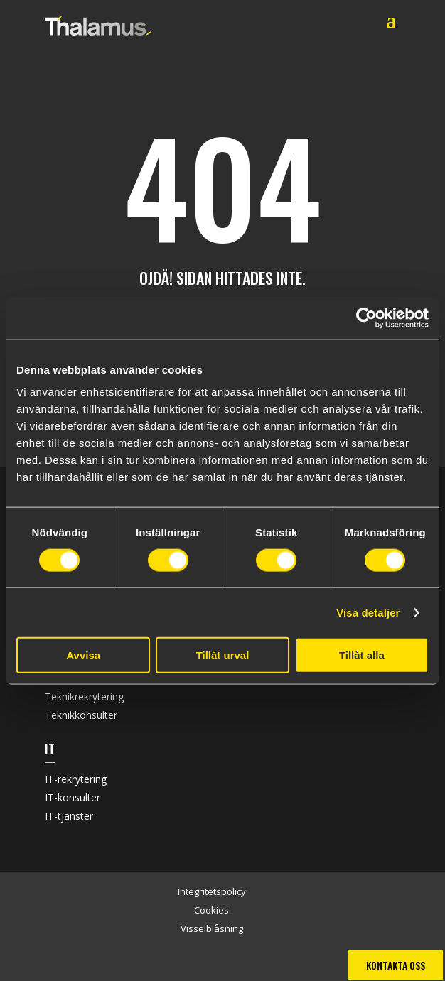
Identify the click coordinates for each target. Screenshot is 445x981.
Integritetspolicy (212, 891)
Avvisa (83, 655)
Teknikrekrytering (84, 696)
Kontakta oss (395, 965)
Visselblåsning (212, 928)
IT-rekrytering (76, 779)
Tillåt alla (362, 655)
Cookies (211, 910)
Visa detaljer (368, 612)
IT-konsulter (72, 797)
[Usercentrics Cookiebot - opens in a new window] (366, 317)
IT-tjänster (69, 816)
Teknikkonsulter (81, 715)
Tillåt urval (223, 655)
